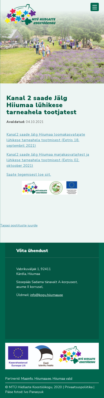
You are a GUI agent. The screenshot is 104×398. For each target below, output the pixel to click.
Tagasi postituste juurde (19, 225)
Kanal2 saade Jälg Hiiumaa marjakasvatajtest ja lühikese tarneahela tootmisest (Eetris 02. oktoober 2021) (47, 160)
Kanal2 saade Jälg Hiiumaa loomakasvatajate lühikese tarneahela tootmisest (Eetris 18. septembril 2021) (45, 140)
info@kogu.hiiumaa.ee (46, 295)
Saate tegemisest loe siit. (28, 174)
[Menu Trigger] (94, 7)
